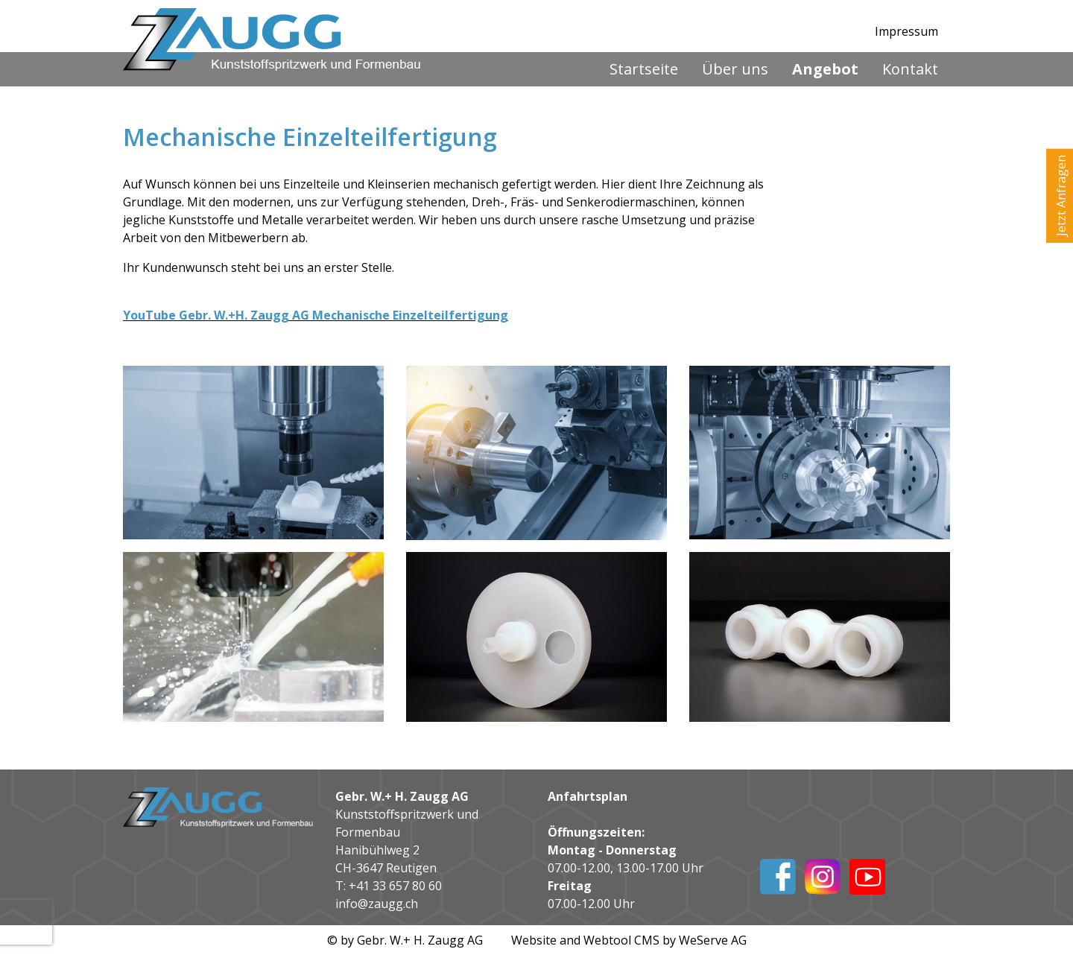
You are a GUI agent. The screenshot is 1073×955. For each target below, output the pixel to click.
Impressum (906, 31)
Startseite (644, 69)
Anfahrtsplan (587, 796)
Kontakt (910, 69)
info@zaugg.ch (376, 903)
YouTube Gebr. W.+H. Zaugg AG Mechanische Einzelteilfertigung (315, 315)
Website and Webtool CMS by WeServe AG (629, 940)
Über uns (735, 69)
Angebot (825, 69)
